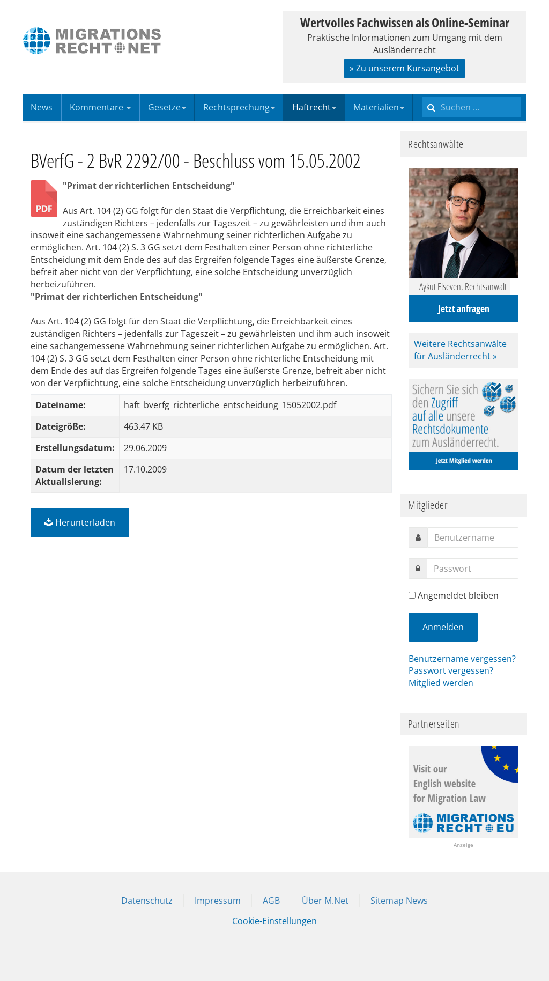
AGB (271, 900)
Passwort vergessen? (451, 670)
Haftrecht (314, 107)
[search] (471, 107)
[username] (472, 537)
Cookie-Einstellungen (274, 921)
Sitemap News (399, 900)
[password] (472, 568)
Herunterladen (79, 522)
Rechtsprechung (239, 107)
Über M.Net (325, 900)
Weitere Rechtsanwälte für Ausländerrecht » (460, 350)
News (42, 107)
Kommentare (100, 107)
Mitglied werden (441, 683)
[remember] (412, 595)
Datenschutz (147, 900)
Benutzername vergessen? (462, 659)
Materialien (378, 107)
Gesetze (167, 107)
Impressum (218, 900)
